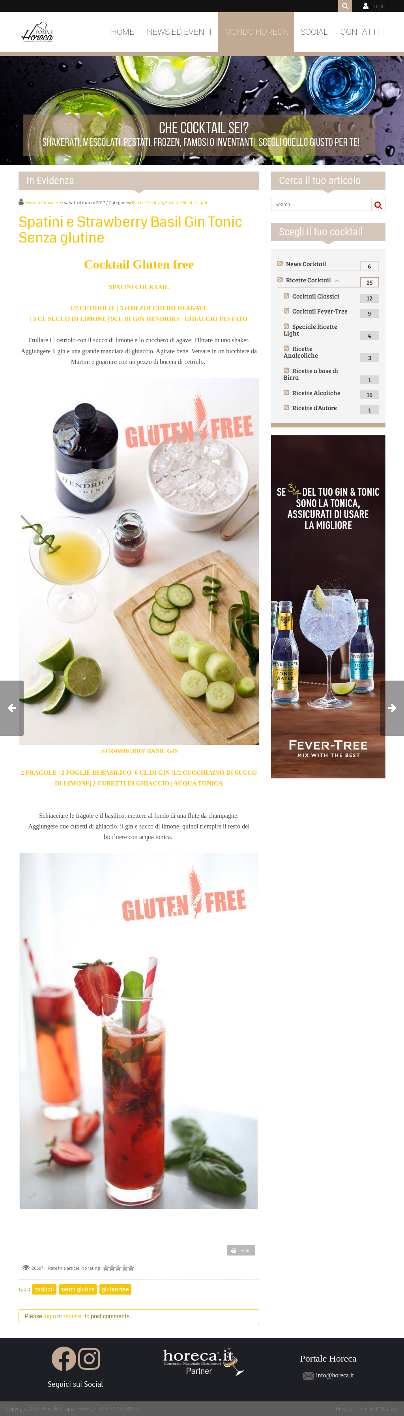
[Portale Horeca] (38, 32)
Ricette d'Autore (314, 407)
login (49, 1316)
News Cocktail (306, 263)
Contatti (359, 32)
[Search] (319, 204)
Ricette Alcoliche (316, 392)
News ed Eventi (179, 32)
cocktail (44, 1289)
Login (377, 6)
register (73, 1316)
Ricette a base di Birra (311, 374)
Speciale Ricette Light (186, 202)
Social (314, 32)
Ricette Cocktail (147, 202)
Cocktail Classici (315, 296)
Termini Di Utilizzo (378, 1408)
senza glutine (78, 1289)
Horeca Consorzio (43, 202)
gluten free (115, 1289)
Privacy (344, 1408)
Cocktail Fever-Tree (320, 311)
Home (122, 32)
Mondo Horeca (256, 32)
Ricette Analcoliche (301, 352)
